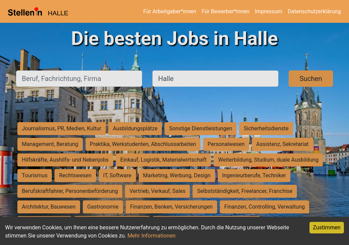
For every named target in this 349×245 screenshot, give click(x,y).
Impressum (269, 11)
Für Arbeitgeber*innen (169, 11)
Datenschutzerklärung (314, 11)
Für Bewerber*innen (225, 11)
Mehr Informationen (151, 235)
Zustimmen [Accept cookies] (326, 227)
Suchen (311, 79)
